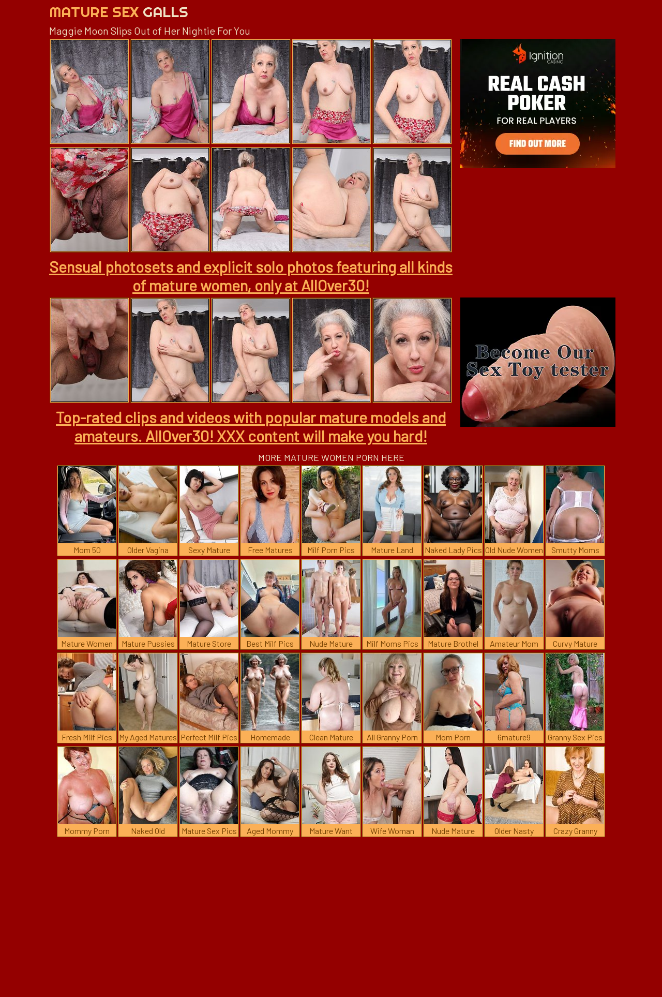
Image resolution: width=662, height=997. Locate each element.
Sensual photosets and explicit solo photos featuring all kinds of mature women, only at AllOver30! (251, 275)
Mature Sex (118, 12)
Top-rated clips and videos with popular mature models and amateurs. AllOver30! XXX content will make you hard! (251, 426)
